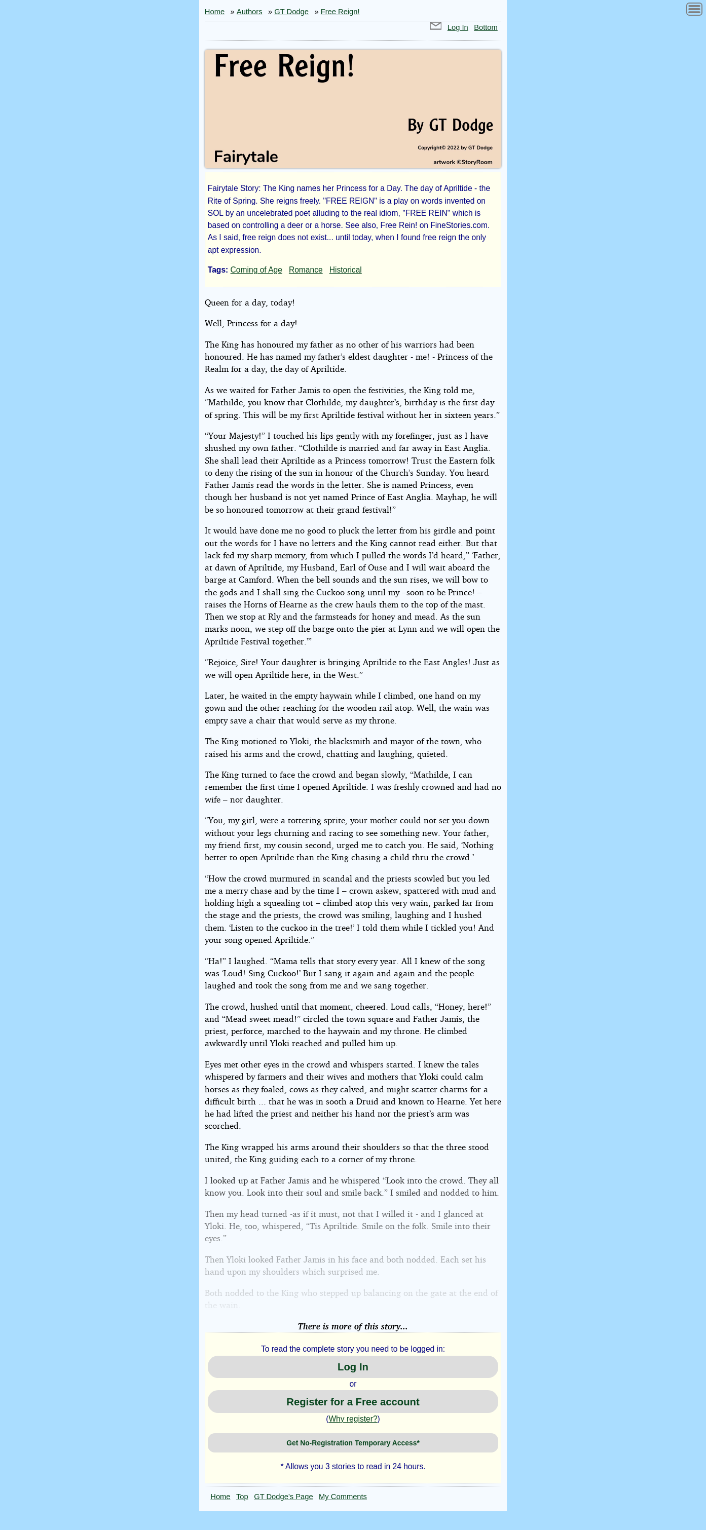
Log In (458, 27)
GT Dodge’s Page (283, 1497)
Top (242, 1497)
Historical (345, 269)
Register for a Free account (352, 1401)
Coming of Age (256, 269)
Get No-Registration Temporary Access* (353, 1443)
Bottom (486, 27)
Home (215, 12)
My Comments (343, 1497)
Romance (306, 269)
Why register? (352, 1418)
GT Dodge (291, 12)
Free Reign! (340, 12)
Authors (250, 12)
